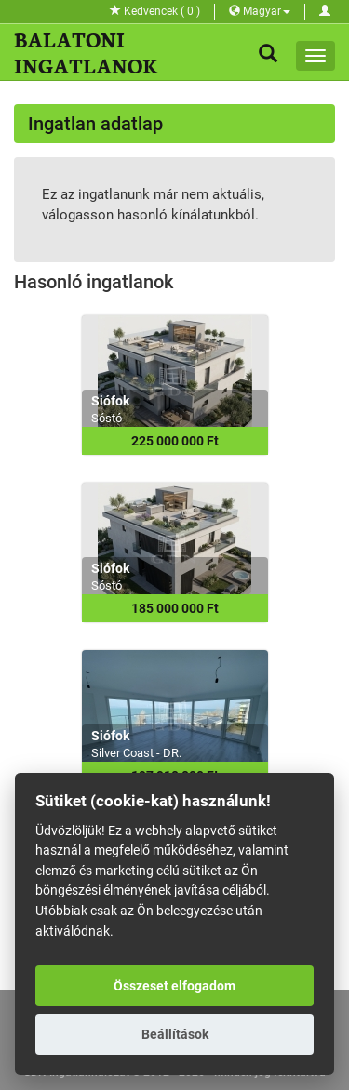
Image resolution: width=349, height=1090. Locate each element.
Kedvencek (155, 11)
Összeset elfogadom (174, 985)
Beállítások (174, 1034)
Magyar (259, 11)
